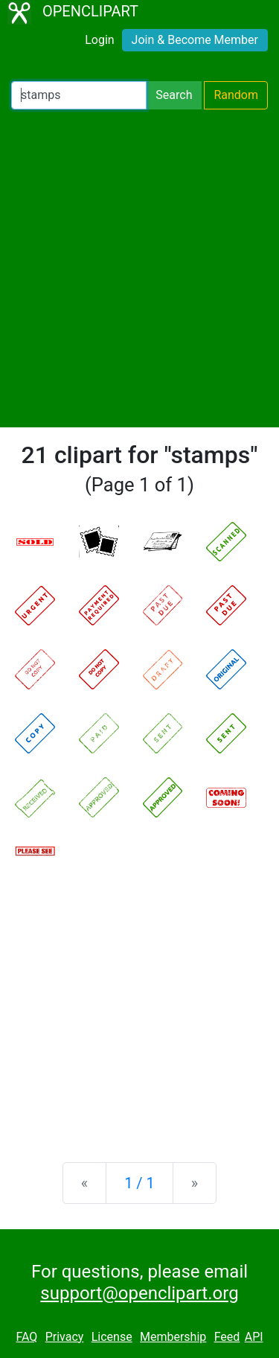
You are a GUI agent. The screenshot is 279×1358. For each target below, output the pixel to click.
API (254, 1337)
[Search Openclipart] (79, 95)
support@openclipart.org (139, 1293)
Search (173, 95)
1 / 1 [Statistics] (139, 1183)
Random (236, 95)
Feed (227, 1337)
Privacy (64, 1337)
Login (99, 40)
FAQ (26, 1337)
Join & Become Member (195, 40)
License (112, 1337)
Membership (173, 1337)
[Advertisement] (139, 268)
